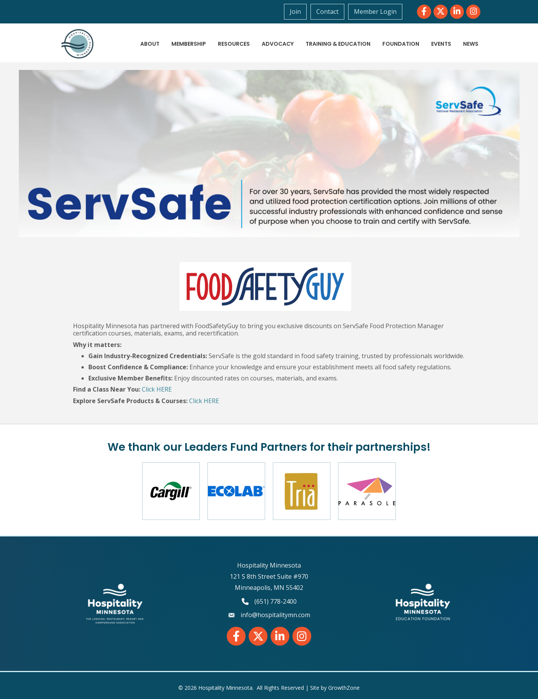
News (470, 44)
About (149, 44)
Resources (234, 44)
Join (295, 11)
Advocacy (278, 44)
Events (441, 44)
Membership (188, 44)
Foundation (400, 44)
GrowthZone (344, 687)
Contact (327, 11)
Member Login (375, 11)
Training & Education (338, 44)
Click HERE (157, 389)
